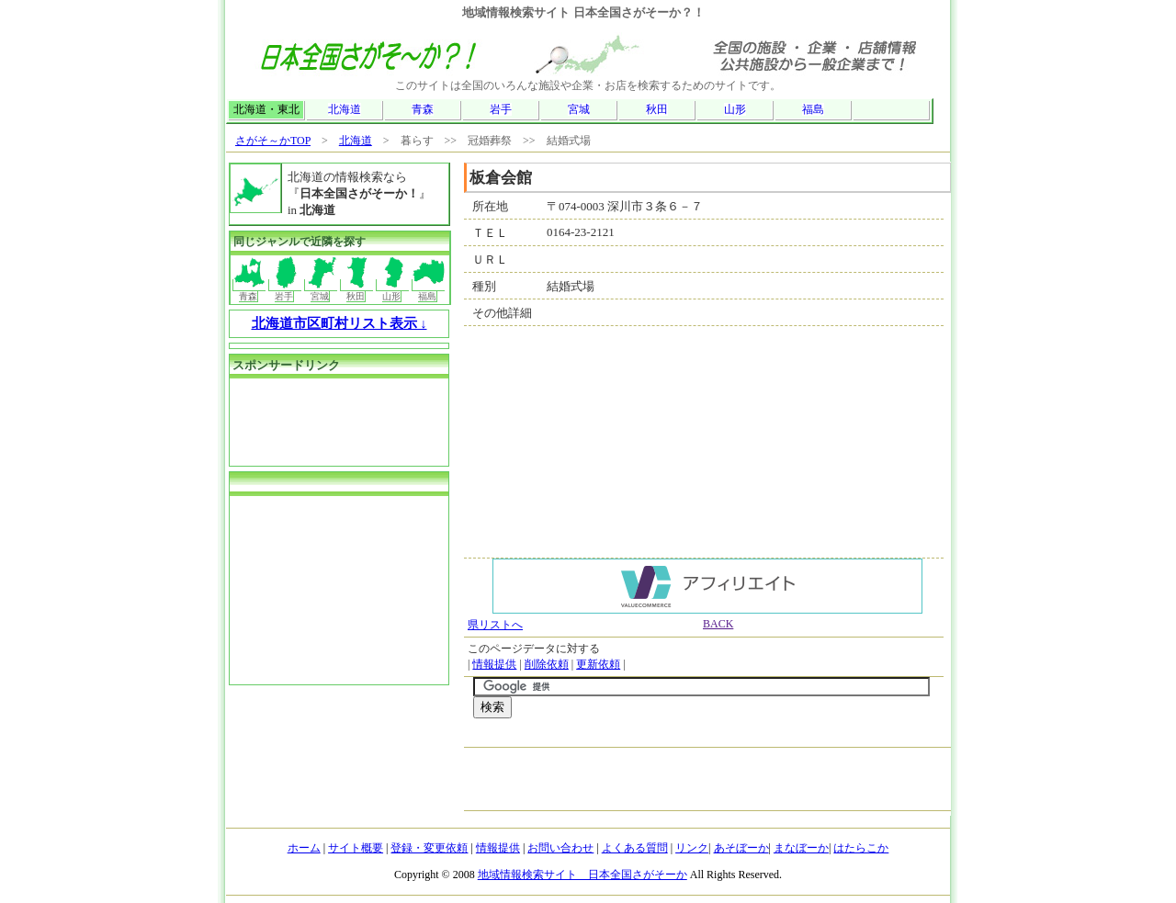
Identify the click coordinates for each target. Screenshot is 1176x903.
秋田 (657, 109)
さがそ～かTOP (273, 140)
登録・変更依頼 (429, 847)
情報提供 (494, 664)
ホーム (304, 847)
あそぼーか (741, 847)
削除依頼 (547, 664)
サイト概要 (355, 847)
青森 (423, 109)
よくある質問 (635, 847)
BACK (718, 623)
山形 (735, 109)
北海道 (344, 109)
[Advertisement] (688, 737)
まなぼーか (801, 847)
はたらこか (860, 847)
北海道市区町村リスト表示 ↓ (339, 323)
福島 (813, 109)
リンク (691, 847)
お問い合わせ (560, 847)
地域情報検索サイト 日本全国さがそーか (582, 874)
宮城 (579, 109)
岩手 (501, 109)
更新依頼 (598, 664)
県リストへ (495, 624)
